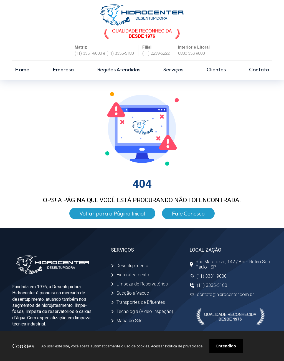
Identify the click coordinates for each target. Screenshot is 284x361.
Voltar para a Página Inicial (112, 213)
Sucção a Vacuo (130, 293)
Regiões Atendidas (118, 69)
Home (22, 69)
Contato (259, 69)
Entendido (226, 346)
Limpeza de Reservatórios (139, 284)
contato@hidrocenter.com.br (222, 294)
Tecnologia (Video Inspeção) (142, 311)
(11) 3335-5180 (208, 285)
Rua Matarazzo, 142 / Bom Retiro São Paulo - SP (230, 264)
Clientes (216, 69)
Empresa (63, 69)
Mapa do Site (127, 320)
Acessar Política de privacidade (177, 346)
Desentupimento (129, 265)
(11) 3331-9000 (208, 276)
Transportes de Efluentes (138, 302)
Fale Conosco (188, 213)
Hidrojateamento (130, 274)
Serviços (173, 69)
